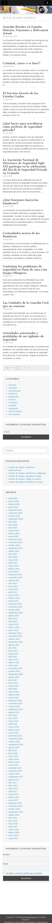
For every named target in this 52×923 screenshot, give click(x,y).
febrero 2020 (13, 695)
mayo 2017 (13, 788)
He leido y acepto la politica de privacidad (24, 873)
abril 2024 (12, 563)
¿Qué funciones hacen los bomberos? (20, 201)
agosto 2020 (13, 677)
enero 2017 (13, 800)
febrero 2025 (13, 533)
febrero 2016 (13, 832)
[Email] (26, 432)
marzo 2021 (13, 659)
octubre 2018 (14, 741)
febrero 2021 (13, 662)
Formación (13, 402)
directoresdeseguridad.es (29, 917)
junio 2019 (12, 718)
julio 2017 (12, 783)
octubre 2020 (14, 671)
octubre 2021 (14, 639)
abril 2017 (12, 791)
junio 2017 (12, 785)
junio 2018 (12, 753)
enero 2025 (13, 536)
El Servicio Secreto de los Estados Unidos (20, 94)
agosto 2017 (13, 780)
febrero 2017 (13, 797)
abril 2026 (12, 498)
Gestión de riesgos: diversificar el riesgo (25, 482)
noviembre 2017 (15, 771)
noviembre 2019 (15, 703)
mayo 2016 (13, 824)
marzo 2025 (13, 531)
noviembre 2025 (15, 513)
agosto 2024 (13, 551)
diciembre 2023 (15, 574)
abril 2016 (12, 826)
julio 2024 (12, 554)
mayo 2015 (13, 838)
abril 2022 (12, 621)
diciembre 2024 (15, 539)
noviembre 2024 (15, 542)
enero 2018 (13, 765)
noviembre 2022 (15, 607)
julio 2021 (12, 648)
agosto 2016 (13, 815)
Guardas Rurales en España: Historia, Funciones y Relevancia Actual (25, 30)
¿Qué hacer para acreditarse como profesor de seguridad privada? (23, 127)
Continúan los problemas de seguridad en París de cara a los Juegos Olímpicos (25, 270)
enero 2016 (13, 835)
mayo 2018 (13, 756)
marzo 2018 (13, 759)
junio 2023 (12, 586)
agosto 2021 (13, 645)
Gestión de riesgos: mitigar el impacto (24, 479)
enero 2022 (13, 630)
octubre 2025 (14, 516)
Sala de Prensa (15, 411)
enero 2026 (13, 507)
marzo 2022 (13, 624)
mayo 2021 (13, 654)
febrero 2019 (13, 730)
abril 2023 (12, 592)
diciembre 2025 (15, 510)
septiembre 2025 (15, 519)
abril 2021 (12, 657)
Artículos (12, 385)
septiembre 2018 (15, 744)
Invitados (12, 405)
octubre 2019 (14, 706)
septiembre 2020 (15, 674)
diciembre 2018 (15, 736)
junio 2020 (12, 683)
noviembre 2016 (15, 806)
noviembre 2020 (15, 668)
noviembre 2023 (15, 577)
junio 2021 (12, 651)
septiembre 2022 (15, 613)
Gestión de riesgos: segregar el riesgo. (25, 476)
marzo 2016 (13, 829)
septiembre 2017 (15, 777)
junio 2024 (12, 557)
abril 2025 (12, 528)
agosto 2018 (13, 747)
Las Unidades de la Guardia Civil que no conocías (26, 304)
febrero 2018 (13, 762)
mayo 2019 (13, 721)
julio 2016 (12, 818)
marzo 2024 (13, 566)
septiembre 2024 (15, 548)
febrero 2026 (13, 504)
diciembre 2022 (15, 604)
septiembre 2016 (15, 812)
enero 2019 (13, 733)
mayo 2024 (13, 560)
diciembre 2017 (15, 768)
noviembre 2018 (15, 739)
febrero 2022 (13, 627)
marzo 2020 (13, 692)
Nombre (6, 854)
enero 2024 (13, 572)
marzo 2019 (13, 727)
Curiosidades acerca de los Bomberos (21, 234)
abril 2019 (12, 724)
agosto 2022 (13, 615)
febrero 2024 (13, 569)
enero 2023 (13, 601)
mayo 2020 (13, 686)
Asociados (12, 388)
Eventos (12, 400)
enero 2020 (13, 698)
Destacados (13, 397)
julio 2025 (12, 522)
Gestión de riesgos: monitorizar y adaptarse (27, 473)
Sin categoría (14, 414)
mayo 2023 (13, 589)
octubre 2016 (14, 809)
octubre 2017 (14, 774)
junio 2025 (12, 525)
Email (5, 864)
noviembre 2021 (15, 636)
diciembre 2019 (15, 700)
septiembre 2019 (15, 709)
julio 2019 (12, 715)
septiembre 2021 (15, 642)
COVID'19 (12, 394)
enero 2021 (13, 665)
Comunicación (14, 391)
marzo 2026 (13, 501)
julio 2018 (12, 750)
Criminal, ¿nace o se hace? (21, 63)
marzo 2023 (13, 595)
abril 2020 (12, 689)
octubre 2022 (14, 610)
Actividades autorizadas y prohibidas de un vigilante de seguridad (23, 336)
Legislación (13, 408)
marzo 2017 (13, 794)
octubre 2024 (14, 545)
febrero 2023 (13, 598)
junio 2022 (12, 618)
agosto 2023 (13, 580)
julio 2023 (12, 583)
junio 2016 (12, 821)
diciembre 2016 (15, 803)
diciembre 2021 (15, 633)
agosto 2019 (13, 712)
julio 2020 (12, 680)
